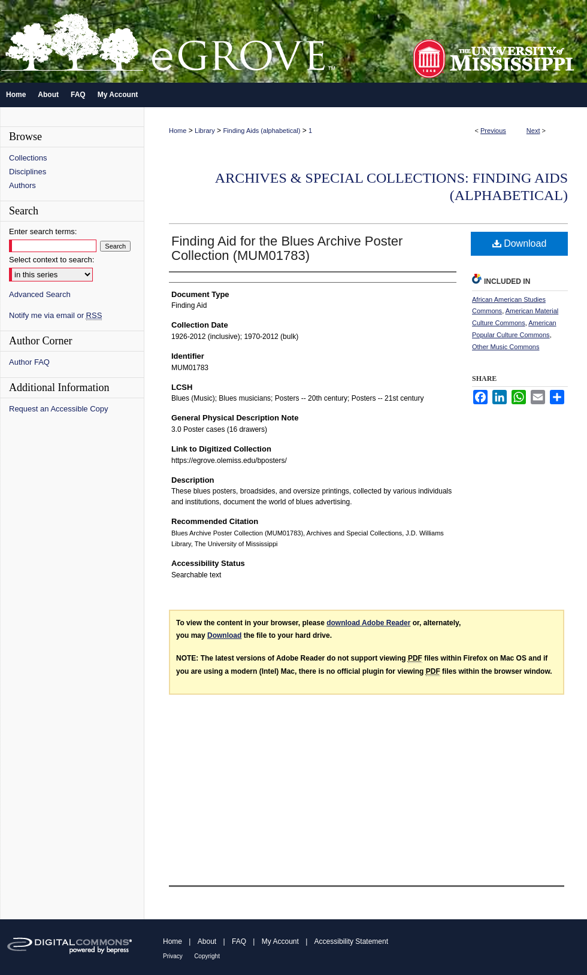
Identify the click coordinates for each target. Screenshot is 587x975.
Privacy (173, 956)
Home (177, 130)
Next (533, 130)
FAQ (239, 941)
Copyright (207, 956)
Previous (493, 130)
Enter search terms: (43, 231)
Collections (28, 157)
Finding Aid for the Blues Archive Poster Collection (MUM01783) (287, 248)
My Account (280, 941)
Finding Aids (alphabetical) (261, 130)
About (207, 941)
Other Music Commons (505, 346)
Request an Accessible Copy (58, 408)
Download (519, 243)
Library (205, 130)
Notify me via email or (55, 315)
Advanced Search (40, 294)
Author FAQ (29, 362)
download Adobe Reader (368, 623)
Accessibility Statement (351, 941)
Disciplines (27, 171)
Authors (22, 185)
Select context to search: (51, 259)
